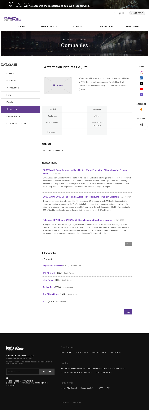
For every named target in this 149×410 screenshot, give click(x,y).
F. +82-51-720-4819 (84, 372)
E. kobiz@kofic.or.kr (104, 372)
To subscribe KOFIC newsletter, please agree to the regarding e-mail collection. (27, 383)
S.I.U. (45, 301)
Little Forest (48, 280)
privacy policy (28, 383)
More (128, 243)
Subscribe (46, 372)
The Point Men (49, 273)
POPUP (137, 13)
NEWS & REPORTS (49, 26)
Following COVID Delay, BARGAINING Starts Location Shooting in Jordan (77, 220)
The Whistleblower (51, 294)
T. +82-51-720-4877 (68, 372)
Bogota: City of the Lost (53, 266)
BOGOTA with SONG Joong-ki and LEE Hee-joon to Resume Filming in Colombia (81, 197)
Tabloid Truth (49, 287)
